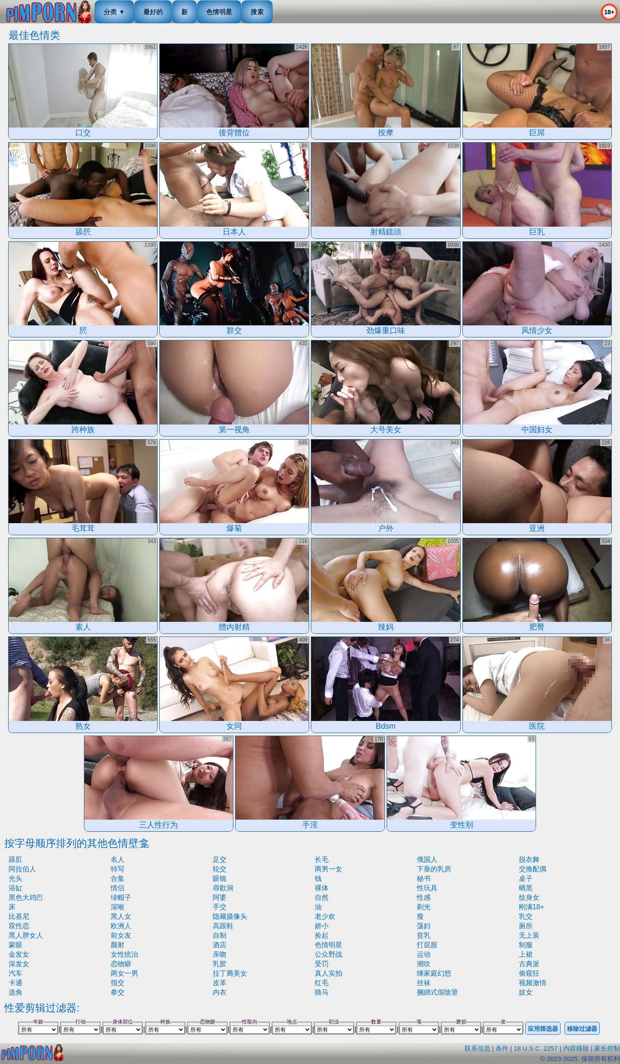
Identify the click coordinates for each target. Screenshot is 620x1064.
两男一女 (328, 869)
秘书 (424, 878)
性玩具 (427, 888)
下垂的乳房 (434, 869)
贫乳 (424, 935)
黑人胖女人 (26, 935)
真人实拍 (328, 973)
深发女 (19, 963)
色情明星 (219, 12)
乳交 (526, 916)
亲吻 (219, 954)
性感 (424, 897)
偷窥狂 (529, 973)
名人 (117, 859)
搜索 (257, 12)
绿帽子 (121, 897)
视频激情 (532, 982)
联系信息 (477, 1048)
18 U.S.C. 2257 (536, 1048)
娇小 (322, 926)
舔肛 (15, 859)
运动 (424, 954)
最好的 (153, 12)
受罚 (322, 963)
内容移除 (576, 1048)
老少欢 (325, 916)
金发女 (19, 954)
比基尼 (19, 916)
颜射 (117, 945)
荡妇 (424, 926)
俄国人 (427, 859)
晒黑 (526, 888)
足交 (219, 859)
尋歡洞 (223, 888)
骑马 (322, 992)
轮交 (219, 869)
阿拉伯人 (22, 869)
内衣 (219, 992)
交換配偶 (532, 869)
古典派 (529, 963)
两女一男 (124, 973)
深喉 (117, 907)
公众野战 (328, 954)
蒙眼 (15, 945)
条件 (502, 1048)
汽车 (15, 973)
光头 (15, 878)
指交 (117, 982)
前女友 (121, 935)
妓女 (526, 992)
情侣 (117, 888)
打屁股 (427, 945)
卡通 (15, 982)
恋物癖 (121, 963)
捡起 (322, 935)
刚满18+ (531, 907)
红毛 (322, 982)
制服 (526, 945)
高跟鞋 (223, 926)
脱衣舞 (529, 859)
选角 (15, 992)
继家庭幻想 (434, 973)
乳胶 (219, 963)
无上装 (529, 935)
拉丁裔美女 (230, 973)
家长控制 (607, 1048)
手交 (219, 907)
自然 (322, 897)
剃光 (424, 907)
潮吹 (424, 963)
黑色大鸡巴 (26, 897)
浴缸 (15, 888)
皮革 (219, 982)
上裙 (526, 954)
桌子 (526, 878)
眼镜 (219, 878)
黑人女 (121, 916)
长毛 (322, 859)
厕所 (526, 926)
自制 (219, 935)
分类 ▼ (114, 12)
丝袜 (424, 982)
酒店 (219, 945)
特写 (117, 869)
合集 (117, 878)
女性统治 (124, 954)
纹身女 (529, 897)
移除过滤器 (582, 1028)
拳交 (117, 992)
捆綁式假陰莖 (437, 992)
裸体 (322, 888)
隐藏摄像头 (230, 916)
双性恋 (19, 926)
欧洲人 (121, 926)
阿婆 (219, 897)
